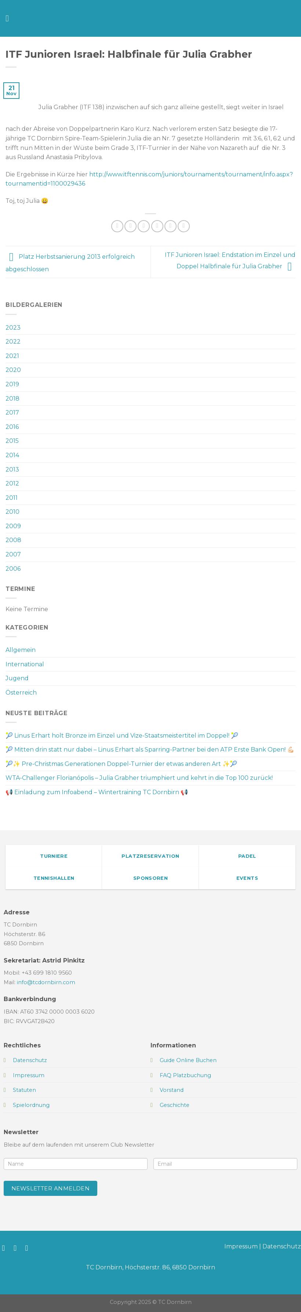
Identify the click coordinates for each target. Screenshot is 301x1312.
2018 (12, 398)
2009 (13, 526)
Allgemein (21, 649)
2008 (13, 540)
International (25, 664)
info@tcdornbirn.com (46, 982)
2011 (12, 497)
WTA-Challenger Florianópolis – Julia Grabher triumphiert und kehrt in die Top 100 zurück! (139, 777)
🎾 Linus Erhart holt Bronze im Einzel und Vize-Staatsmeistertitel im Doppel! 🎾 (122, 735)
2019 (12, 384)
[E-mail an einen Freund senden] (157, 226)
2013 (12, 469)
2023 (13, 327)
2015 (12, 440)
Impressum (241, 1246)
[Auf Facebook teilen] (130, 226)
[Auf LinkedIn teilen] (184, 226)
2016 (12, 426)
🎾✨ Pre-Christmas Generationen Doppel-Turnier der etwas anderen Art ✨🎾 (121, 763)
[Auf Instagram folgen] (17, 1248)
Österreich (21, 692)
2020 (13, 369)
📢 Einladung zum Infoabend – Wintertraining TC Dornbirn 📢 (97, 792)
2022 (13, 341)
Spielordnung (31, 1105)
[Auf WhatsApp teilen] (117, 226)
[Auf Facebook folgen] (6, 1248)
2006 (13, 568)
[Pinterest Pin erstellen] (170, 226)
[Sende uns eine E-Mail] (29, 1248)
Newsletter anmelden (50, 1188)
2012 (12, 483)
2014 (12, 455)
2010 (12, 511)
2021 (12, 355)
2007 (13, 554)
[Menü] (10, 18)
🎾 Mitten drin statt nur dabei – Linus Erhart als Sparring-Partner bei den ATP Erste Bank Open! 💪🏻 (150, 749)
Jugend (17, 678)
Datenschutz (281, 1246)
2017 (12, 412)
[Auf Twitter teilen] (144, 226)
